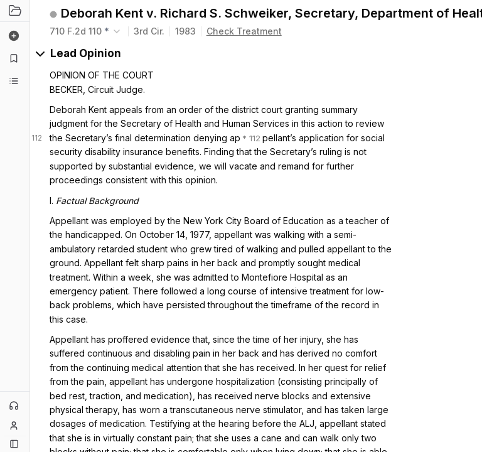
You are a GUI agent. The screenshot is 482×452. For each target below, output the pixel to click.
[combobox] (86, 31)
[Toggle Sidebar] (29, 226)
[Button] (14, 443)
